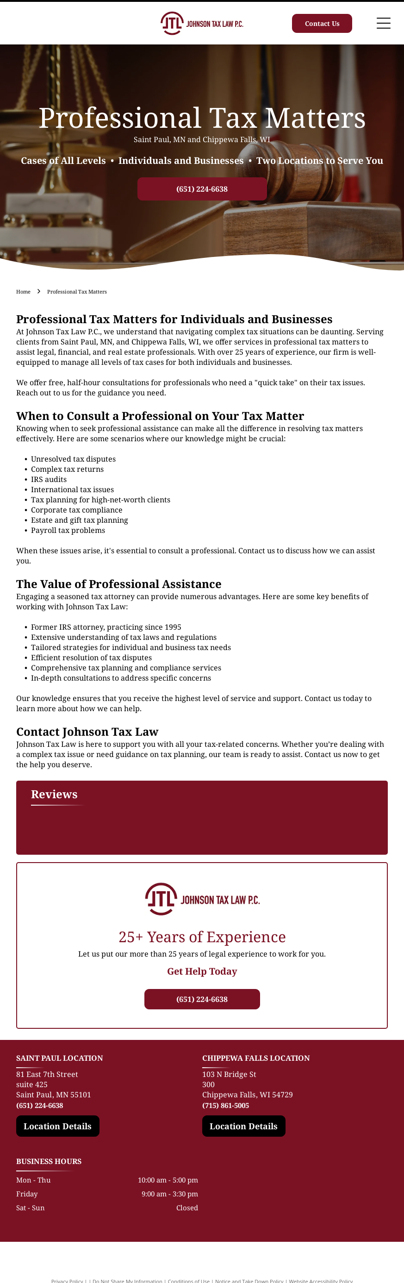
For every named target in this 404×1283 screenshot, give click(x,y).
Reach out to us (43, 393)
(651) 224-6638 (39, 1105)
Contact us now (331, 754)
